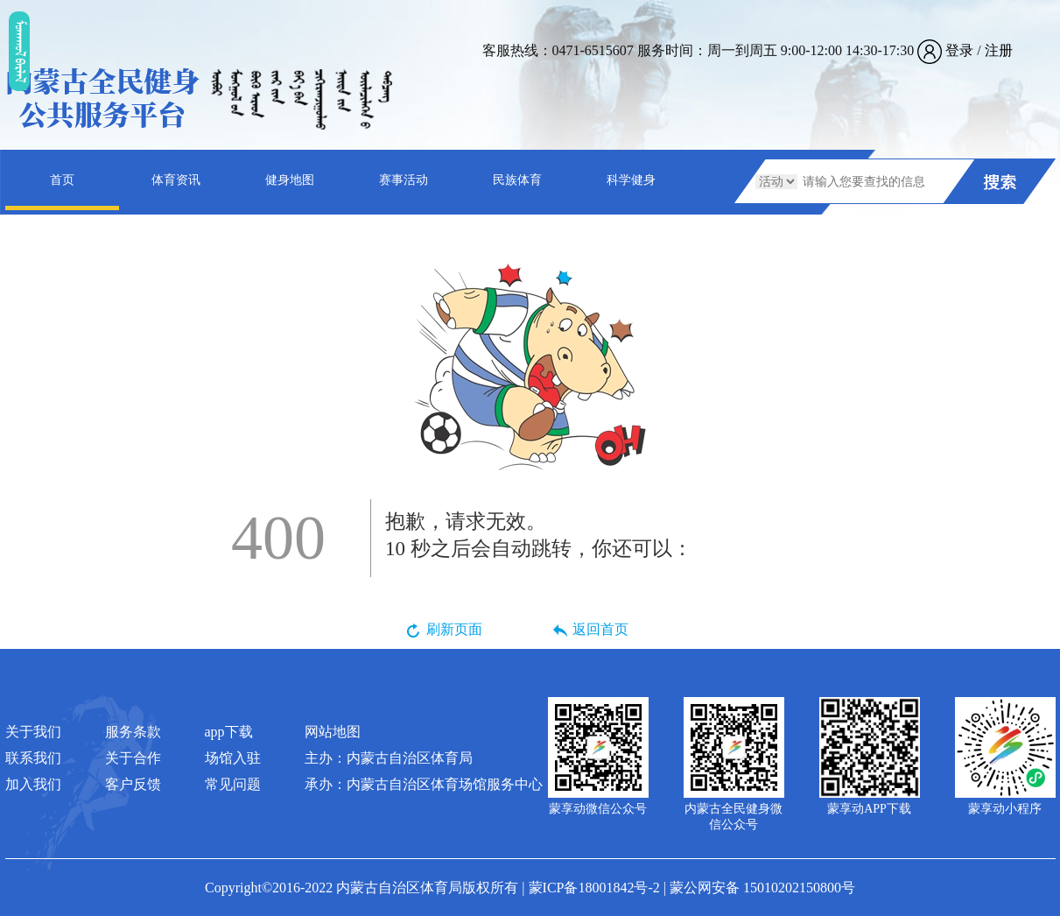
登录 (959, 50)
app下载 (229, 731)
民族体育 (517, 180)
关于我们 (33, 731)
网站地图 (333, 731)
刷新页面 (454, 629)
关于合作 (133, 757)
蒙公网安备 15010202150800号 (762, 887)
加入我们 (33, 784)
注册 (999, 50)
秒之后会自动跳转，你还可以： (538, 534)
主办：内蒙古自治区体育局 (389, 757)
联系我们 (33, 757)
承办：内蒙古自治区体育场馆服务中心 (424, 784)
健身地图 (289, 180)
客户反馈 (133, 784)
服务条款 (133, 731)
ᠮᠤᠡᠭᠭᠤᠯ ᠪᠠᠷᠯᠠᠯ (19, 50)
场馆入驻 (233, 757)
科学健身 (631, 180)
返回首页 (600, 629)
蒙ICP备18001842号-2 (594, 887)
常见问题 (233, 784)
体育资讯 (175, 180)
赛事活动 (403, 180)
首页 (62, 180)
